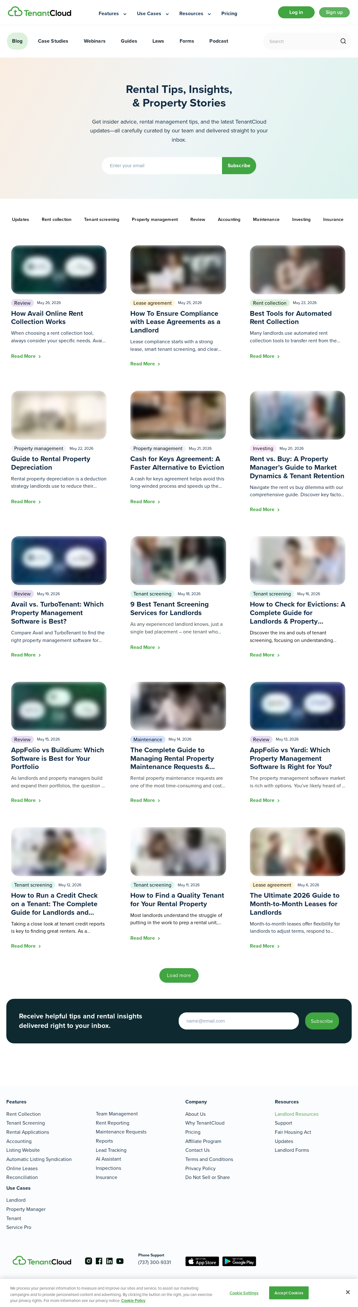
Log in (289, 13)
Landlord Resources (296, 1106)
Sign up (331, 13)
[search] (343, 44)
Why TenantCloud (205, 1115)
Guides (129, 43)
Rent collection (56, 222)
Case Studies (53, 43)
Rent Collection (23, 1106)
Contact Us (197, 1142)
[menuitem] (113, 14)
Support (283, 1115)
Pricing (193, 1124)
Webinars (95, 43)
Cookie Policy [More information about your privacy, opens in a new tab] (133, 1301)
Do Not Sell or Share (207, 1170)
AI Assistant (108, 1151)
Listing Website (23, 1142)
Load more (179, 978)
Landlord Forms (292, 1142)
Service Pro (18, 1220)
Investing (301, 222)
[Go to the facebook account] (97, 1257)
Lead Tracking (111, 1142)
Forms (187, 43)
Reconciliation (22, 1170)
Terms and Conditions (209, 1151)
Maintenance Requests (121, 1124)
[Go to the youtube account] (122, 1257)
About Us (195, 1106)
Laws (158, 43)
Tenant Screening (25, 1115)
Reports (104, 1133)
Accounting (229, 222)
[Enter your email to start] (225, 1024)
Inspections (108, 1160)
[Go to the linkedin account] (109, 1257)
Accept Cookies (289, 1293)
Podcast (218, 43)
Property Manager (26, 1201)
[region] (179, 1293)
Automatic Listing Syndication (39, 1151)
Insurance (333, 222)
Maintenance (266, 222)
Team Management (117, 1106)
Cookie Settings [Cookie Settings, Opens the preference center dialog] (244, 1293)
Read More (24, 359)
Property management (155, 222)
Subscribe (239, 168)
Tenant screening (101, 222)
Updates (20, 222)
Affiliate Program (203, 1133)
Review (197, 222)
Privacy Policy (200, 1160)
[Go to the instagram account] (84, 1257)
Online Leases (22, 1160)
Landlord (16, 1192)
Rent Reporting (112, 1115)
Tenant (13, 1210)
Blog (17, 43)
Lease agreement (152, 305)
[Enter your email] (155, 168)
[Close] (348, 1292)
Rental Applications (27, 1124)
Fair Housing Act (293, 1124)
